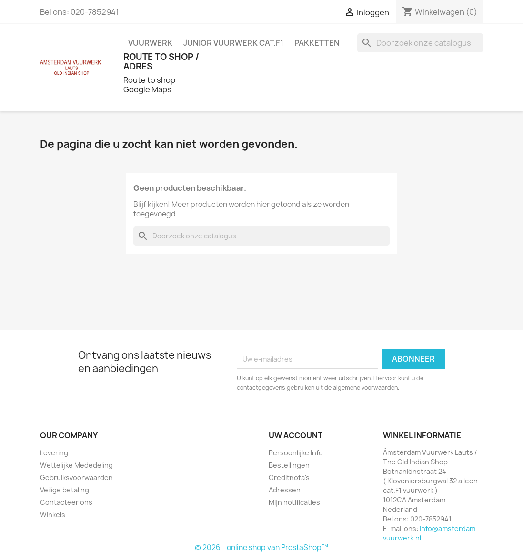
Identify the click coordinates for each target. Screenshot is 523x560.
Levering (54, 452)
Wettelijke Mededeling (76, 465)
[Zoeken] (420, 42)
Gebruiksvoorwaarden (76, 477)
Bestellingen (289, 465)
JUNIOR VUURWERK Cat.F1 (233, 43)
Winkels (52, 514)
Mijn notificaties (294, 502)
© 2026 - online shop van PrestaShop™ (261, 547)
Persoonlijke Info (296, 452)
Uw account (295, 435)
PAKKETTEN (317, 43)
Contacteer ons (66, 502)
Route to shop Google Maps (149, 85)
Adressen (285, 489)
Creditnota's (289, 477)
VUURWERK (150, 43)
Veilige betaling (64, 489)
